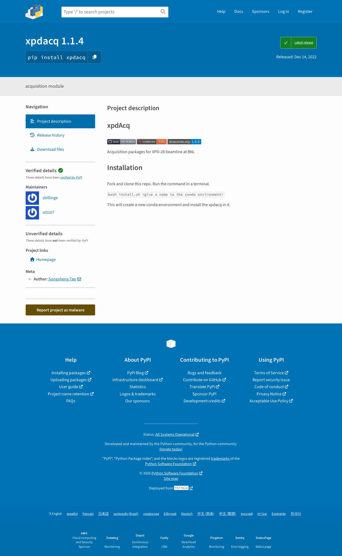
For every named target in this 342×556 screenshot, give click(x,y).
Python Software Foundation (168, 464)
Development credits (202, 401)
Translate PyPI (202, 387)
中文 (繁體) (227, 514)
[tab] (60, 121)
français (88, 514)
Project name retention (68, 394)
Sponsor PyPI (204, 394)
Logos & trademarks (138, 394)
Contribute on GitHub (202, 380)
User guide (68, 387)
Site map (171, 478)
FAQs (70, 401)
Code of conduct (269, 387)
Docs (238, 11)
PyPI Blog (135, 373)
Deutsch (187, 514)
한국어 (296, 514)
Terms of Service (269, 373)
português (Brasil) (126, 514)
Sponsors (260, 11)
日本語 (103, 514)
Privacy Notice (269, 394)
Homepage (43, 259)
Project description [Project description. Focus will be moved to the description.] (50, 121)
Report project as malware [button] (60, 310)
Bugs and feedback (204, 373)
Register (305, 11)
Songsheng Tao (62, 279)
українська (151, 514)
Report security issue (271, 380)
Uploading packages (68, 380)
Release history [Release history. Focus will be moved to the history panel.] (47, 135)
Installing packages (69, 373)
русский (247, 514)
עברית (262, 514)
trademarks (220, 458)
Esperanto (279, 514)
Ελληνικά (170, 514)
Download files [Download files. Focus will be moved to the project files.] (47, 149)
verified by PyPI (71, 177)
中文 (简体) (205, 514)
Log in (283, 11)
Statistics (138, 387)
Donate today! (171, 449)
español (72, 514)
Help (221, 11)
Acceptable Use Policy (269, 401)
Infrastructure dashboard (135, 380)
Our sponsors (137, 401)
